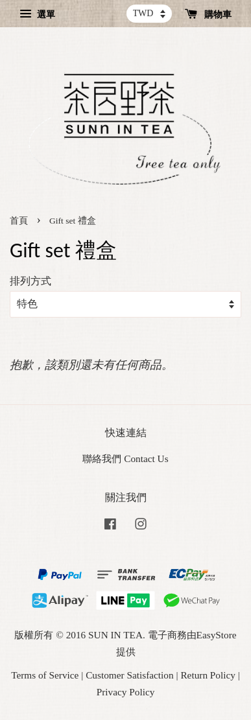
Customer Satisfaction (130, 674)
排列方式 (30, 281)
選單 (37, 14)
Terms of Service (44, 674)
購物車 (208, 14)
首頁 (19, 221)
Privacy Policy (126, 691)
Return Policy (207, 674)
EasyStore (217, 634)
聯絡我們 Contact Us (125, 458)
